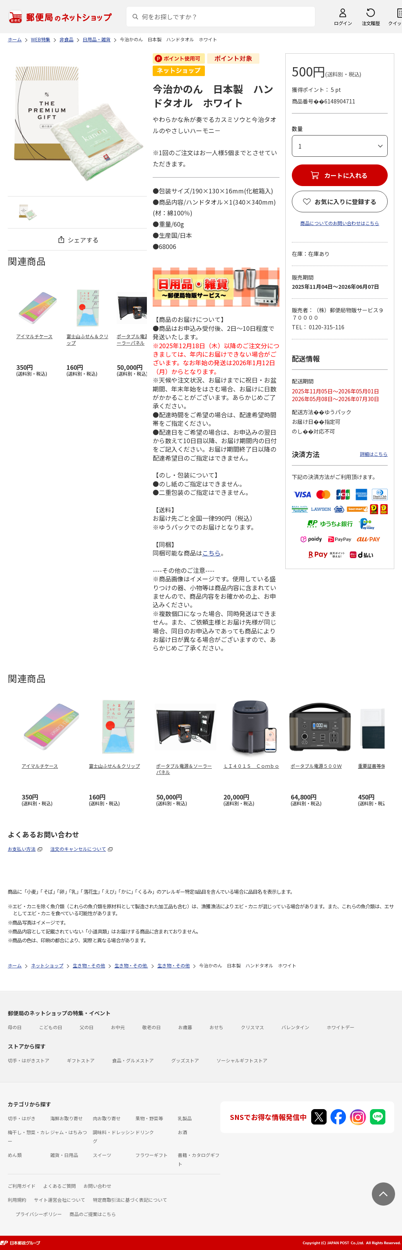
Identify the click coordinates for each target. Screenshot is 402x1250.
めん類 (15, 1155)
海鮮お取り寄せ (66, 1118)
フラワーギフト (151, 1155)
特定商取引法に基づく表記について (130, 1199)
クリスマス (252, 1027)
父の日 (87, 1027)
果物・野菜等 (149, 1118)
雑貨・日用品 (64, 1155)
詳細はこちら (374, 454)
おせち (216, 1027)
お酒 (182, 1132)
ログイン (343, 23)
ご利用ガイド (22, 1185)
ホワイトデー (340, 1027)
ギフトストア (81, 1060)
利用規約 (17, 1199)
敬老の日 (151, 1027)
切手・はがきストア (28, 1060)
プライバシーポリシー (38, 1214)
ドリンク (144, 1132)
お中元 (118, 1027)
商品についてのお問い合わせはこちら (339, 223)
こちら (211, 552)
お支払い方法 (22, 848)
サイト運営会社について (59, 1199)
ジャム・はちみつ (68, 1132)
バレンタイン (295, 1027)
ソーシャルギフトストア (241, 1060)
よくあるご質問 (59, 1185)
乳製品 (185, 1118)
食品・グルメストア (133, 1060)
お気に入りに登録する (345, 201)
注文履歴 (371, 23)
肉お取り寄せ (107, 1118)
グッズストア (185, 1060)
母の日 (15, 1027)
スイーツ (102, 1155)
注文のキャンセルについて (78, 848)
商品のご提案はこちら (93, 1214)
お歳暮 (185, 1027)
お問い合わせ (97, 1185)
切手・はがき (22, 1118)
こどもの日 (50, 1027)
